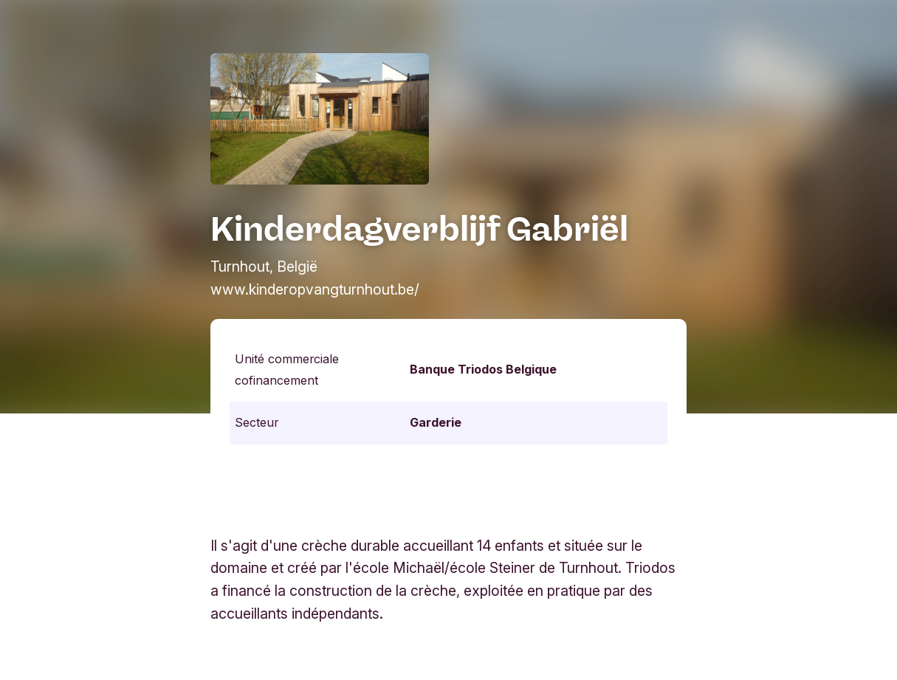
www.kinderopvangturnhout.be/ (314, 289)
